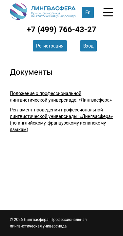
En (88, 12)
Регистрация (50, 46)
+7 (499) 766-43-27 (61, 29)
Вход (88, 46)
